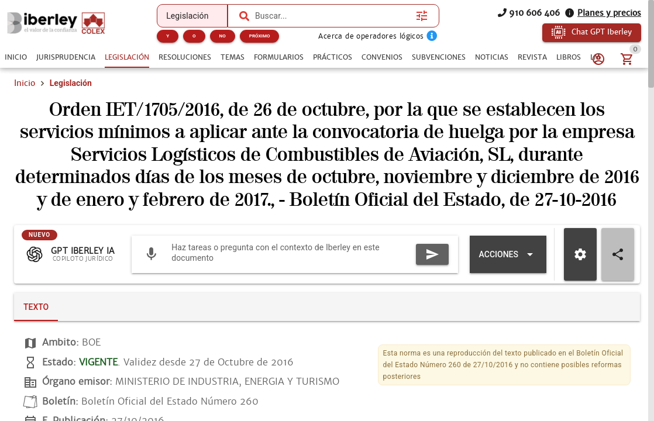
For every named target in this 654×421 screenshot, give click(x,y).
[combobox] (332, 16)
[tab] (16, 57)
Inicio (24, 83)
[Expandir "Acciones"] (508, 254)
